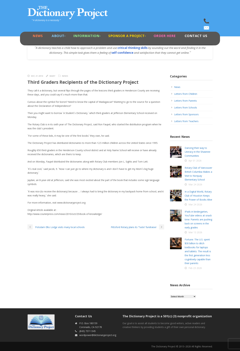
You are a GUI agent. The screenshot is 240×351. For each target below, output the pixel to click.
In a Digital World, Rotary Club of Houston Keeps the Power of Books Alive (198, 195)
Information (86, 36)
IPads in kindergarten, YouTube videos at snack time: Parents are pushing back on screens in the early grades (198, 219)
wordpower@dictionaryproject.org (206, 26)
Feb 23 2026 (195, 268)
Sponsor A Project (126, 36)
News (38, 36)
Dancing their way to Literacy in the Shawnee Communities (197, 151)
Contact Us (196, 36)
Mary (52, 76)
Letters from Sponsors (186, 114)
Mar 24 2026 (195, 184)
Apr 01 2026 (195, 160)
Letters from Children (185, 93)
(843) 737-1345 (206, 20)
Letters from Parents (185, 100)
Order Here (165, 36)
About (58, 36)
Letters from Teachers (186, 121)
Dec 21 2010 (37, 76)
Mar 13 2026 (195, 232)
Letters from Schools (185, 107)
